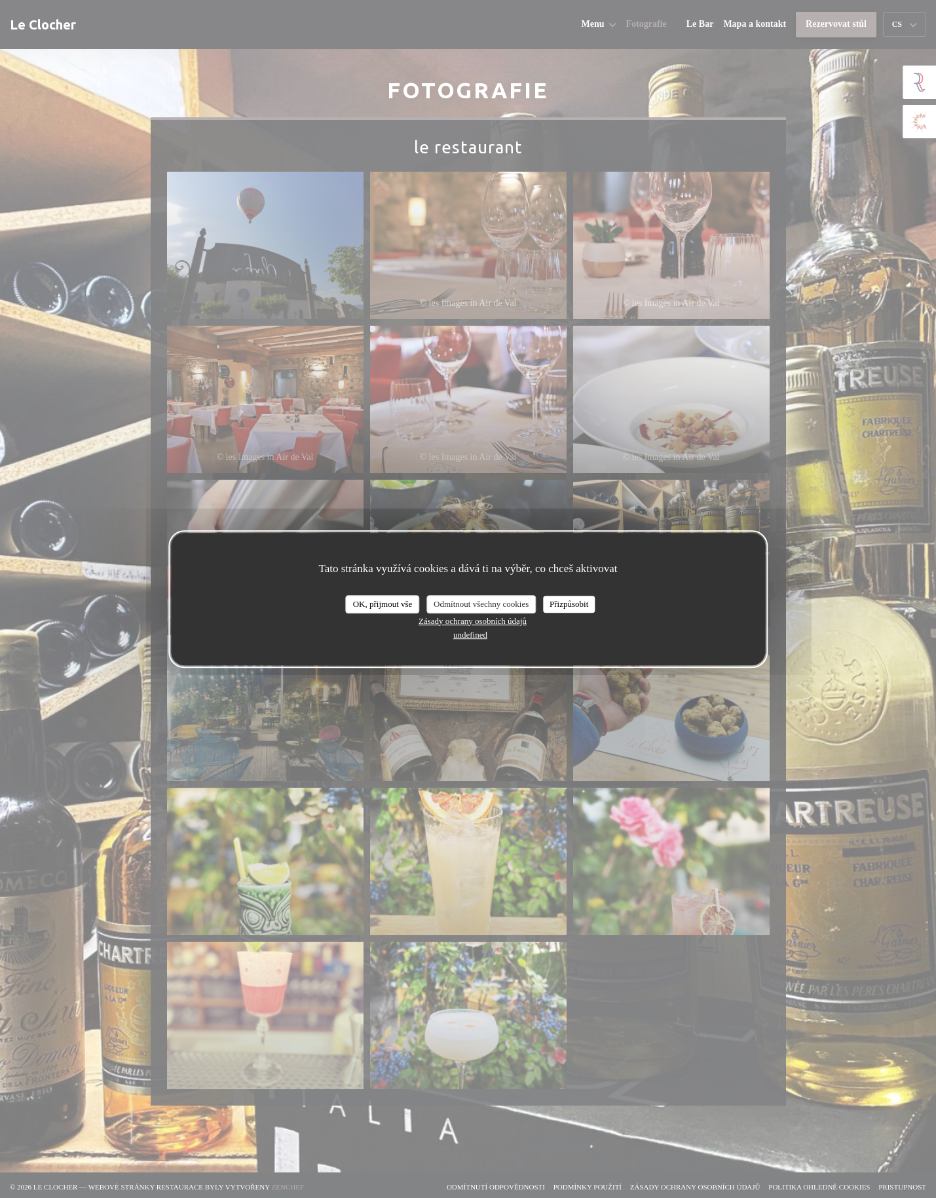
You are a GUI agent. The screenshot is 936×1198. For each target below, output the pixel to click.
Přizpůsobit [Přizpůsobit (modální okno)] (569, 604)
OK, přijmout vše (383, 604)
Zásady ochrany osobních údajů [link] (473, 621)
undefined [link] (470, 635)
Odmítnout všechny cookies (481, 604)
